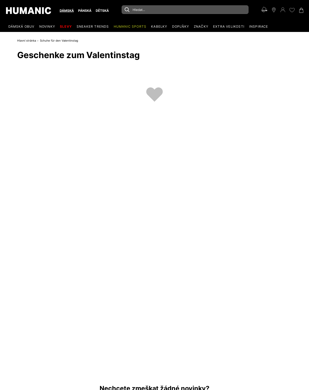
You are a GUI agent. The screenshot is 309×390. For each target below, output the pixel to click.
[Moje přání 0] (291, 10)
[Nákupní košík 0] (300, 10)
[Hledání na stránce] (185, 9)
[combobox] (185, 9)
